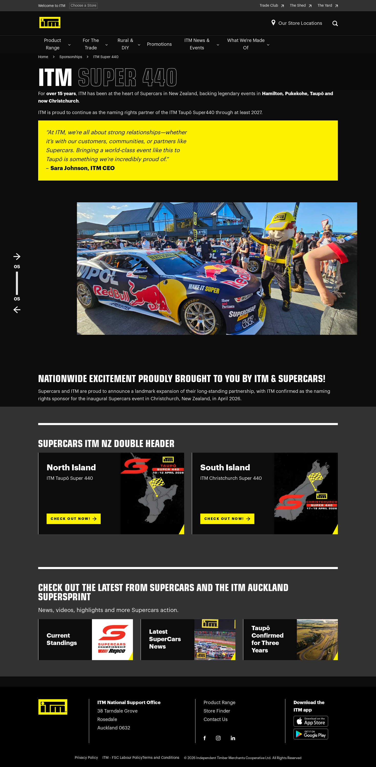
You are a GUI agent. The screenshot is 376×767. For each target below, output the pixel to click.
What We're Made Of (248, 44)
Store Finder (217, 711)
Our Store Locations (300, 23)
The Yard (328, 5)
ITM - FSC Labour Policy (122, 758)
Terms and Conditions (160, 758)
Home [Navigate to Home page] (43, 57)
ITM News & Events (201, 44)
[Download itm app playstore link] (311, 740)
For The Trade (95, 44)
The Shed (300, 5)
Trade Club (272, 5)
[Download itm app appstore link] (311, 722)
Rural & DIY (129, 44)
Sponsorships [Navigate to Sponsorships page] (71, 57)
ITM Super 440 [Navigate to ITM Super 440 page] (106, 57)
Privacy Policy (86, 758)
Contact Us (216, 719)
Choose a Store (83, 5)
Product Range (57, 44)
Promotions (159, 44)
